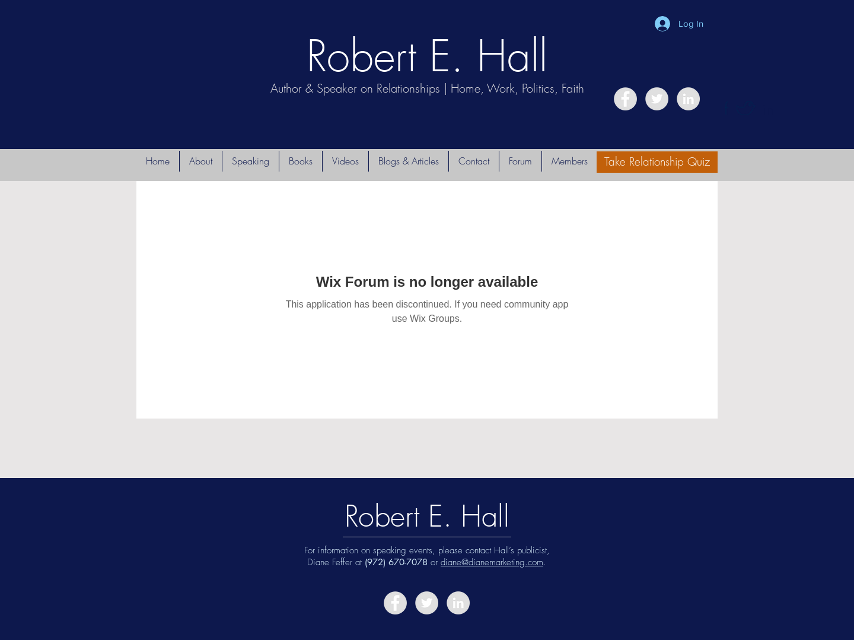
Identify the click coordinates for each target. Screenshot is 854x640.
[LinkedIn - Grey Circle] (688, 98)
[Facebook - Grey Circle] (625, 98)
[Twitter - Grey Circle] (656, 98)
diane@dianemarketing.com (492, 562)
